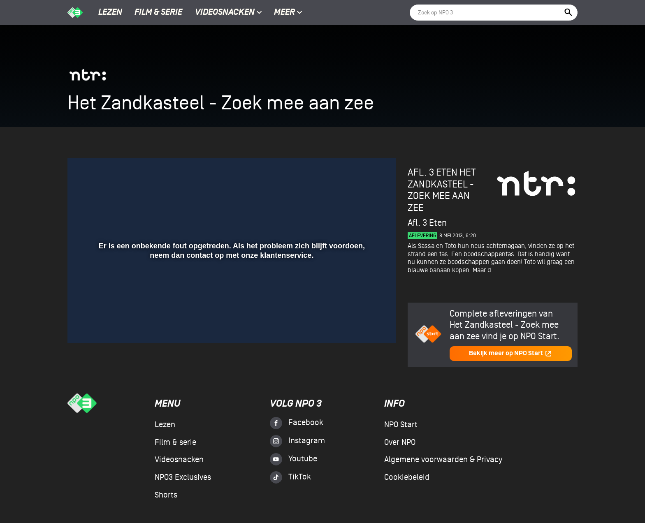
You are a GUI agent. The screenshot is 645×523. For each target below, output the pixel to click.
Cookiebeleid (406, 477)
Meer (288, 13)
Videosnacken (225, 13)
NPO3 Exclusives (183, 477)
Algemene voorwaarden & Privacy (443, 459)
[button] (83, 325)
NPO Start (401, 424)
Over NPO (399, 442)
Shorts (166, 495)
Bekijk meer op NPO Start (510, 353)
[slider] (230, 308)
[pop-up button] (363, 325)
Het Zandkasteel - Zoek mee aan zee (442, 190)
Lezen (110, 13)
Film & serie (158, 13)
